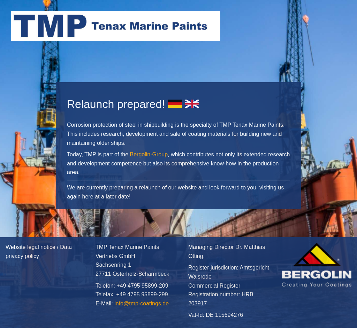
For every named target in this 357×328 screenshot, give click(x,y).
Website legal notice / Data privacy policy (45, 282)
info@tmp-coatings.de (141, 303)
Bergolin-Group (149, 154)
